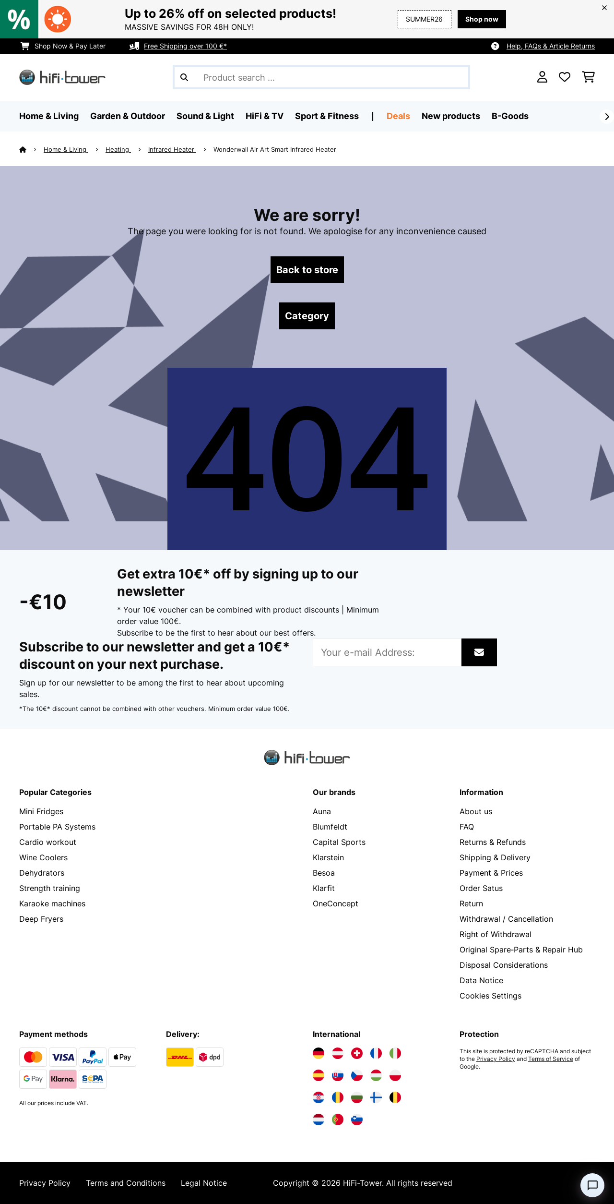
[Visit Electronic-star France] (376, 1053)
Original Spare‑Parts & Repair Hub (521, 949)
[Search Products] (321, 77)
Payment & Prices (491, 873)
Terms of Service (550, 1059)
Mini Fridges (41, 811)
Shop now (481, 19)
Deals (398, 116)
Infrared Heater (172, 149)
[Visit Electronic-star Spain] (318, 1075)
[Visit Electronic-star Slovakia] (337, 1075)
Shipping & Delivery (495, 857)
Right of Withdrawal (495, 934)
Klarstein (328, 857)
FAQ (467, 826)
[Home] (31, 149)
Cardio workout (47, 842)
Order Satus (481, 888)
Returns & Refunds (493, 842)
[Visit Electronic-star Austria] (337, 1053)
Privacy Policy (495, 1059)
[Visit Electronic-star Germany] (318, 1053)
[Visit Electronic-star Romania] (337, 1097)
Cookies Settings (490, 995)
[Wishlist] (564, 77)
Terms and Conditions (125, 1183)
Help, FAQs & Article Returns (551, 46)
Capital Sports (339, 842)
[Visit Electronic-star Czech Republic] (357, 1075)
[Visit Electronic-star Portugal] (337, 1119)
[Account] (542, 77)
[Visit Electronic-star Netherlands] (318, 1119)
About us (476, 811)
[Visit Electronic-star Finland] (376, 1097)
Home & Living (66, 149)
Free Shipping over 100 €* (185, 46)
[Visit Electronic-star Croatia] (318, 1097)
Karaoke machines (52, 903)
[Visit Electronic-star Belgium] (395, 1097)
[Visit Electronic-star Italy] (395, 1053)
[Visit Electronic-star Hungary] (376, 1075)
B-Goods (510, 116)
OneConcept (335, 903)
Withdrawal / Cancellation (506, 919)
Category (307, 316)
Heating (118, 149)
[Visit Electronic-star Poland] (395, 1075)
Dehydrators (41, 873)
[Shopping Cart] (588, 77)
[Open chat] (592, 1185)
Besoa (324, 873)
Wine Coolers (43, 857)
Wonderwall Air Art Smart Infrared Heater (274, 149)
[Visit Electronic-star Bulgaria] (357, 1097)
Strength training (49, 888)
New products (451, 116)
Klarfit (324, 888)
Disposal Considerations (504, 965)
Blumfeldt (330, 826)
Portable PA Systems (57, 826)
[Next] (607, 116)
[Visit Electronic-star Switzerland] (357, 1053)
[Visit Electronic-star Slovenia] (357, 1119)
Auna (322, 811)
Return (471, 903)
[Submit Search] (184, 77)
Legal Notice (204, 1183)
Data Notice (481, 980)
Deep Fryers (41, 919)
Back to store (307, 270)
